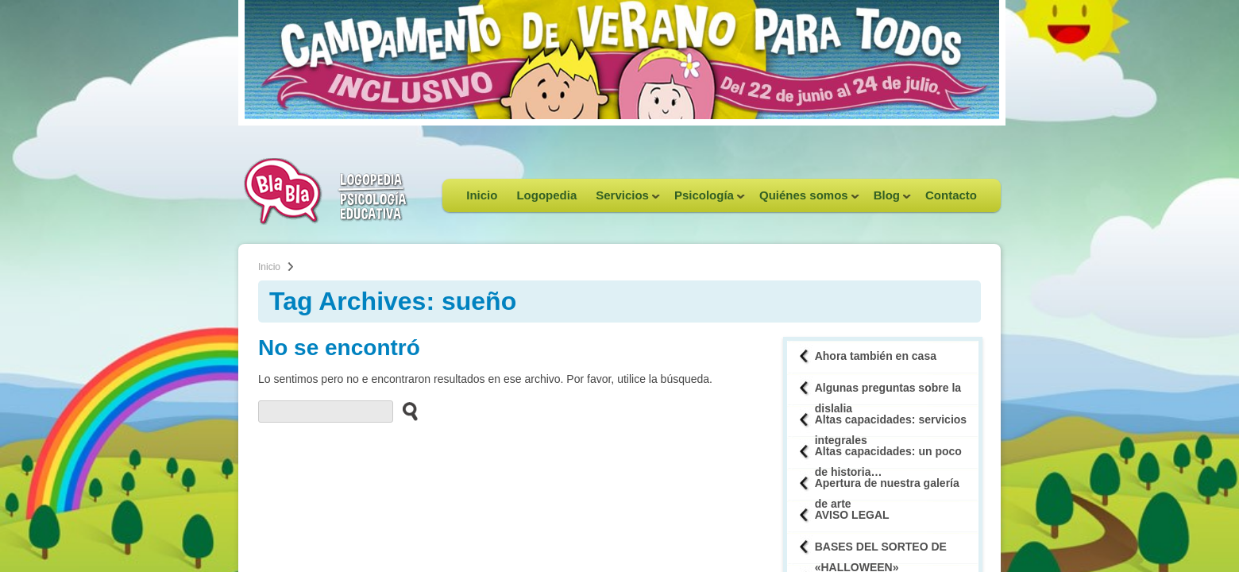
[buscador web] (325, 411)
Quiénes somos (804, 200)
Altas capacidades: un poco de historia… (888, 456)
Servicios (623, 200)
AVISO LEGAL (852, 514)
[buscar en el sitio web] (405, 410)
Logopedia (546, 195)
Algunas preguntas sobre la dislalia (888, 392)
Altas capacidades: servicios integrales (891, 424)
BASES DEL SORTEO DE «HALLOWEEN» (881, 551)
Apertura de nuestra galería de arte (887, 488)
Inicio (481, 195)
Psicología (705, 200)
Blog (887, 200)
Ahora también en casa (875, 356)
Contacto (951, 195)
